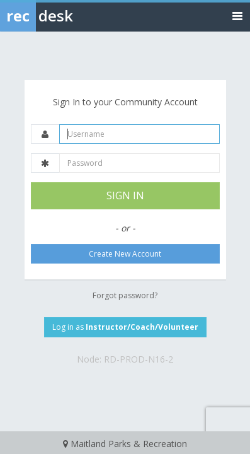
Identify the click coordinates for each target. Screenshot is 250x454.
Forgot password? (125, 295)
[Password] (139, 163)
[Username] (139, 134)
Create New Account (125, 253)
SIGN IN (125, 195)
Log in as (125, 327)
